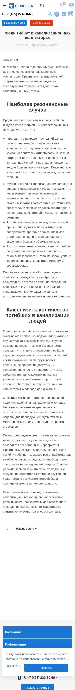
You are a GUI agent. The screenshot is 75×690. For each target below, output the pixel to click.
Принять (46, 667)
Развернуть (13, 665)
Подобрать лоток (14, 22)
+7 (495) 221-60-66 (17, 14)
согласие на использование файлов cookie (35, 659)
